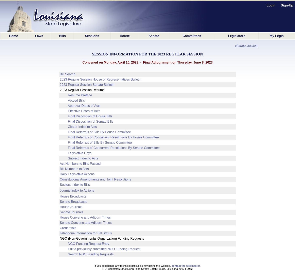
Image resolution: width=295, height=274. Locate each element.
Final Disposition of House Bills (90, 116)
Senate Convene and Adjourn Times (86, 222)
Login (271, 5)
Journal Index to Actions (77, 190)
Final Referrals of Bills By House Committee (99, 132)
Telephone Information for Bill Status (86, 233)
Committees (192, 36)
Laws (39, 36)
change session (246, 45)
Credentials (68, 228)
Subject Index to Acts (83, 158)
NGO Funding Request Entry (88, 243)
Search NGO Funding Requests (91, 254)
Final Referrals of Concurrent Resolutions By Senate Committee (114, 148)
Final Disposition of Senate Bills (90, 121)
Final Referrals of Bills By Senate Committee (100, 142)
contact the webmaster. (186, 265)
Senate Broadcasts (73, 201)
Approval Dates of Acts (84, 105)
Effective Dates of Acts (84, 111)
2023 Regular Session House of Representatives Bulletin (100, 79)
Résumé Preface (80, 95)
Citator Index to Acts (82, 127)
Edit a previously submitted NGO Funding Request (104, 249)
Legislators (236, 36)
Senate (154, 36)
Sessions (92, 36)
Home (13, 36)
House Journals (71, 207)
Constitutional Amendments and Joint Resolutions (95, 179)
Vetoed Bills (76, 100)
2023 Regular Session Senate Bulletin (87, 84)
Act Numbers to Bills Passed (80, 163)
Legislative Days (80, 153)
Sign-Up (287, 5)
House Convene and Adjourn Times (85, 217)
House (125, 36)
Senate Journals (71, 212)
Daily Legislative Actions (77, 174)
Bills (62, 36)
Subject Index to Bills (75, 184)
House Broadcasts (73, 196)
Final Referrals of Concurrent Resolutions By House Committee (113, 137)
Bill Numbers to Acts (74, 169)
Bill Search (67, 74)
